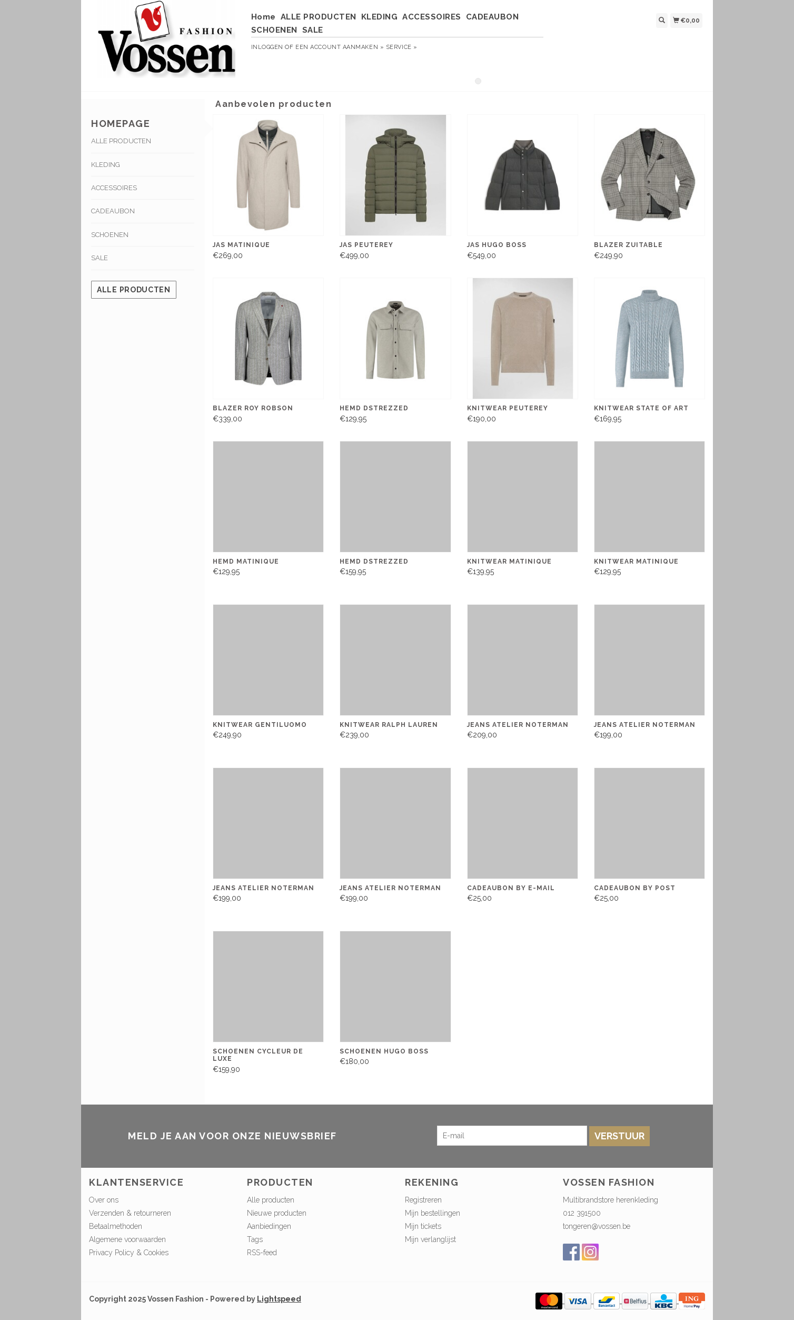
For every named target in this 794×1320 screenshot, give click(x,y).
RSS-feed (262, 1252)
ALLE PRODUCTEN (318, 17)
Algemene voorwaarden (127, 1239)
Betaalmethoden (115, 1226)
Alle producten (134, 289)
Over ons (103, 1200)
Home (263, 17)
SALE (312, 30)
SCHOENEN (274, 30)
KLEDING (379, 17)
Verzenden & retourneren (130, 1213)
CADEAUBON (492, 17)
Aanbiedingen (269, 1226)
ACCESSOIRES (431, 17)
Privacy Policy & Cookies (128, 1252)
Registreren (423, 1200)
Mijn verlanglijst (430, 1239)
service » (402, 47)
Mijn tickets (423, 1226)
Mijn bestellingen (432, 1213)
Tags (255, 1239)
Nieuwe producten (276, 1213)
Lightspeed (279, 1299)
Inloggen (267, 47)
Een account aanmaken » (339, 47)
